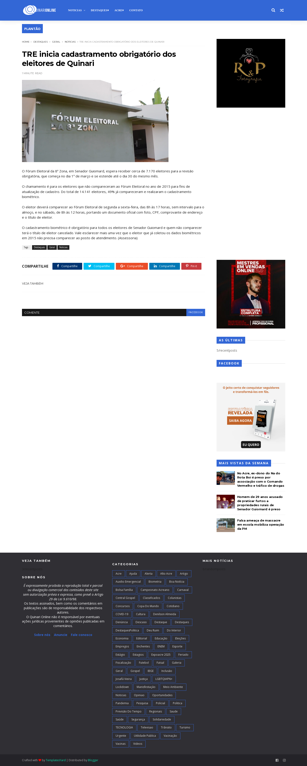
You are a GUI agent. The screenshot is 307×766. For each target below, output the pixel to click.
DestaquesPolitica (127, 630)
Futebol (144, 663)
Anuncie (61, 635)
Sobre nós (42, 635)
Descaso (141, 622)
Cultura (140, 614)
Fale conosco (81, 635)
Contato (136, 10)
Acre (118, 10)
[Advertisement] (251, 184)
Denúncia (122, 622)
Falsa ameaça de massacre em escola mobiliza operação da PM (260, 524)
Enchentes (143, 646)
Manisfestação (146, 687)
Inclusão (166, 671)
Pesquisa (142, 703)
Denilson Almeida (164, 614)
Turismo (184, 727)
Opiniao (139, 695)
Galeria (176, 663)
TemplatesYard (56, 760)
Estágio (120, 655)
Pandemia (122, 703)
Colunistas (174, 598)
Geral (56, 41)
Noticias (75, 10)
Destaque (161, 622)
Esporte (177, 646)
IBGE (151, 671)
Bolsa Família (124, 590)
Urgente (121, 736)
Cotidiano (173, 606)
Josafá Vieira (124, 679)
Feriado (183, 655)
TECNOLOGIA (124, 727)
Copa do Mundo (148, 606)
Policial (160, 703)
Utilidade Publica (145, 736)
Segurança (138, 719)
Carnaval (183, 590)
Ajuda (133, 574)
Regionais (155, 711)
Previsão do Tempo (128, 711)
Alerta (148, 574)
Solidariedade (162, 719)
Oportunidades (162, 695)
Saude (174, 711)
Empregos (122, 646)
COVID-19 (122, 614)
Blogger (93, 760)
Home (26, 41)
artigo (184, 574)
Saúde (120, 719)
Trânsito (166, 727)
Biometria (155, 582)
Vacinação (170, 736)
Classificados (151, 598)
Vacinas (120, 744)
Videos (137, 744)
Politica (177, 703)
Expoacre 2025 (161, 655)
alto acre (166, 574)
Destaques (99, 10)
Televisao (147, 727)
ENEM (161, 646)
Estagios (138, 655)
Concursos (123, 606)
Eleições (180, 638)
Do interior (174, 630)
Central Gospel (125, 598)
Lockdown (122, 687)
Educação (161, 638)
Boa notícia (176, 582)
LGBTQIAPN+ (163, 679)
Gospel (135, 671)
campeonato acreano (155, 590)
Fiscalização (123, 663)
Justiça (143, 679)
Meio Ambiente (173, 687)
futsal (160, 663)
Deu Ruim (153, 630)
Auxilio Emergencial (128, 582)
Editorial (141, 638)
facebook (196, 312)
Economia (122, 638)
